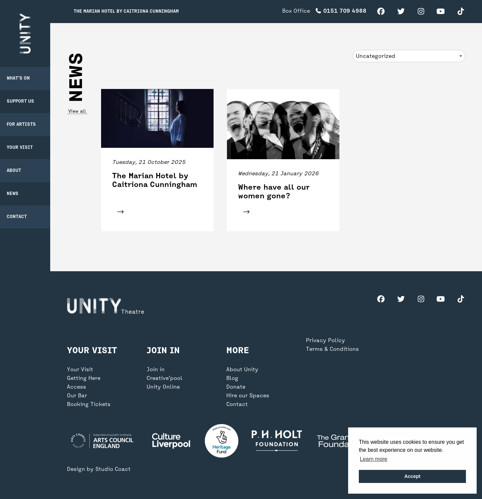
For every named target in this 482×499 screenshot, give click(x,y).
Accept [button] (412, 476)
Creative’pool (164, 378)
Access (76, 387)
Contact (17, 216)
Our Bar (77, 396)
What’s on (18, 78)
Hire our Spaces (247, 396)
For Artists (21, 124)
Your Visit (20, 147)
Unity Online (163, 387)
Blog (232, 378)
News (12, 193)
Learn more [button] (373, 459)
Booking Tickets (88, 404)
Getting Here (83, 378)
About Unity (242, 370)
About (14, 170)
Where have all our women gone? (274, 192)
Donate (235, 387)
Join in (156, 370)
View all (77, 111)
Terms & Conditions (332, 349)
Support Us (20, 101)
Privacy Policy (325, 340)
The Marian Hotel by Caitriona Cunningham (126, 11)
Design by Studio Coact (99, 469)
